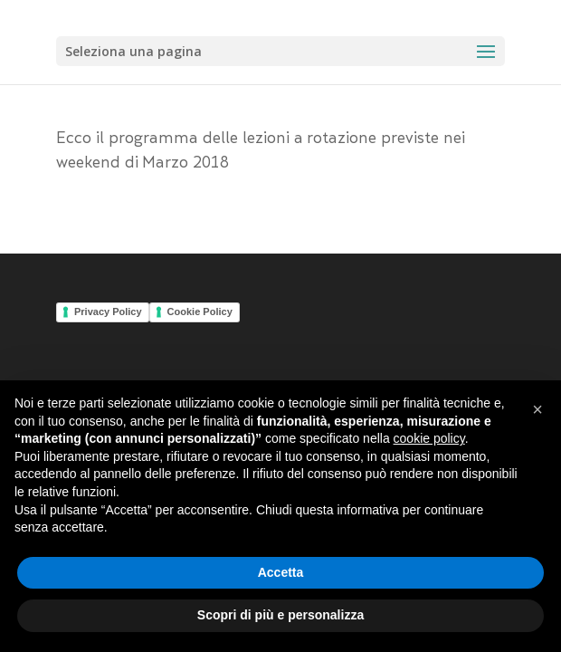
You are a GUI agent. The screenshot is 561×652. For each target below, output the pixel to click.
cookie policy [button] (429, 438)
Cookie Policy (200, 311)
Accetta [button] (281, 572)
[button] (537, 409)
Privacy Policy (108, 311)
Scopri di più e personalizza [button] (280, 615)
